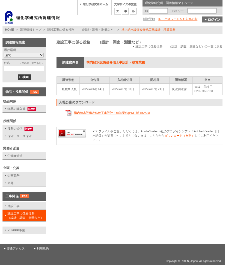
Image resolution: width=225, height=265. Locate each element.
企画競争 (14, 175)
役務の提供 (17, 129)
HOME (9, 29)
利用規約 (43, 248)
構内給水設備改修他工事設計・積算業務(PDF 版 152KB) (112, 113)
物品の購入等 (19, 109)
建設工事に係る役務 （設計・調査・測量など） (81, 29)
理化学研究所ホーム (94, 3)
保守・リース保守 (20, 136)
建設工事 (14, 206)
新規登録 (149, 19)
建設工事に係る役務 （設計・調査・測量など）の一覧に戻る (179, 46)
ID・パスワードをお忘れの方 (177, 19)
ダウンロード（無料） (179, 135)
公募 (11, 183)
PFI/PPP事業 (16, 230)
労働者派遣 (15, 156)
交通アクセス (16, 248)
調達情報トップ (30, 29)
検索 (24, 77)
